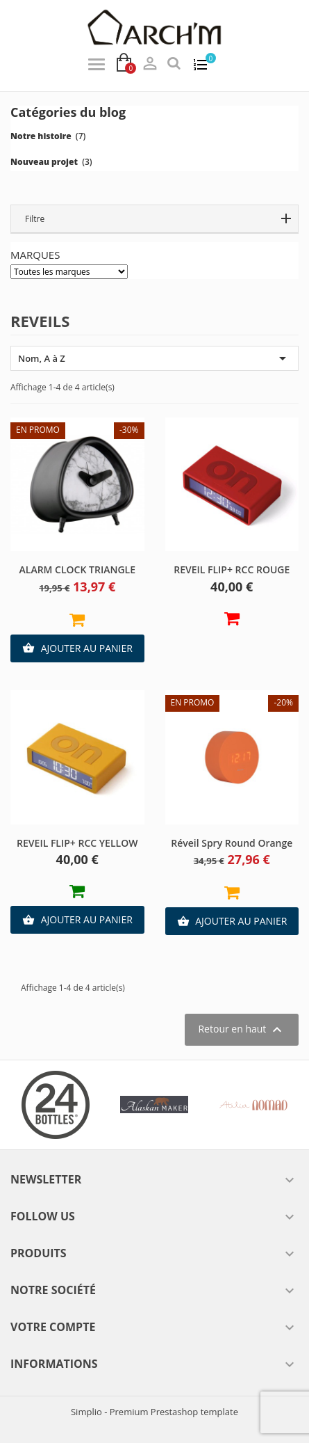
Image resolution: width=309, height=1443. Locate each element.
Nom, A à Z (154, 358)
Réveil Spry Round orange (231, 843)
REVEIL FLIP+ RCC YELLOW (77, 843)
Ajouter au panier (77, 648)
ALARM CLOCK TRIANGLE (77, 569)
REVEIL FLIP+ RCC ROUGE (232, 569)
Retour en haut (241, 1029)
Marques (35, 255)
